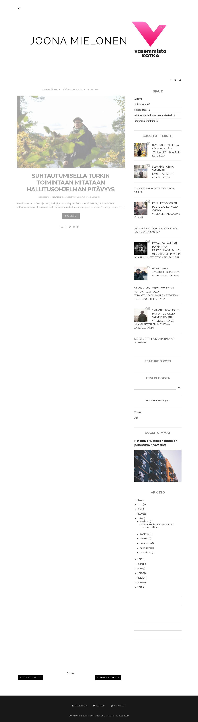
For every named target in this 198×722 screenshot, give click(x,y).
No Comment (92, 88)
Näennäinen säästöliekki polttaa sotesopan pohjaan (166, 272)
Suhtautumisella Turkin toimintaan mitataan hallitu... (156, 526)
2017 (139, 564)
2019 (139, 518)
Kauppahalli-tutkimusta (146, 121)
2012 (140, 587)
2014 (139, 578)
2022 (140, 504)
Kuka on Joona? (142, 104)
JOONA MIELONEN (97, 716)
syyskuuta (145, 534)
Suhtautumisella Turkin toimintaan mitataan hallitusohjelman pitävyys (71, 181)
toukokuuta (145, 543)
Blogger (165, 400)
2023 (140, 500)
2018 (140, 559)
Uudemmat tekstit (30, 677)
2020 (140, 514)
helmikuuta (145, 548)
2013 (139, 582)
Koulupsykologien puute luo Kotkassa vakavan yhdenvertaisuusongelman (157, 210)
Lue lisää (70, 215)
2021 (140, 509)
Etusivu (71, 673)
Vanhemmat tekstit (108, 677)
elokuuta (144, 538)
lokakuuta (145, 521)
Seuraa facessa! (142, 110)
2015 (139, 573)
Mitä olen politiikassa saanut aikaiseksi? (154, 115)
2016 (139, 568)
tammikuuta (146, 552)
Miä (136, 418)
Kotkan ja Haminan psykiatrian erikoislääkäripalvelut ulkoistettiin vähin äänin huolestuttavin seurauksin (157, 250)
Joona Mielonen (50, 88)
